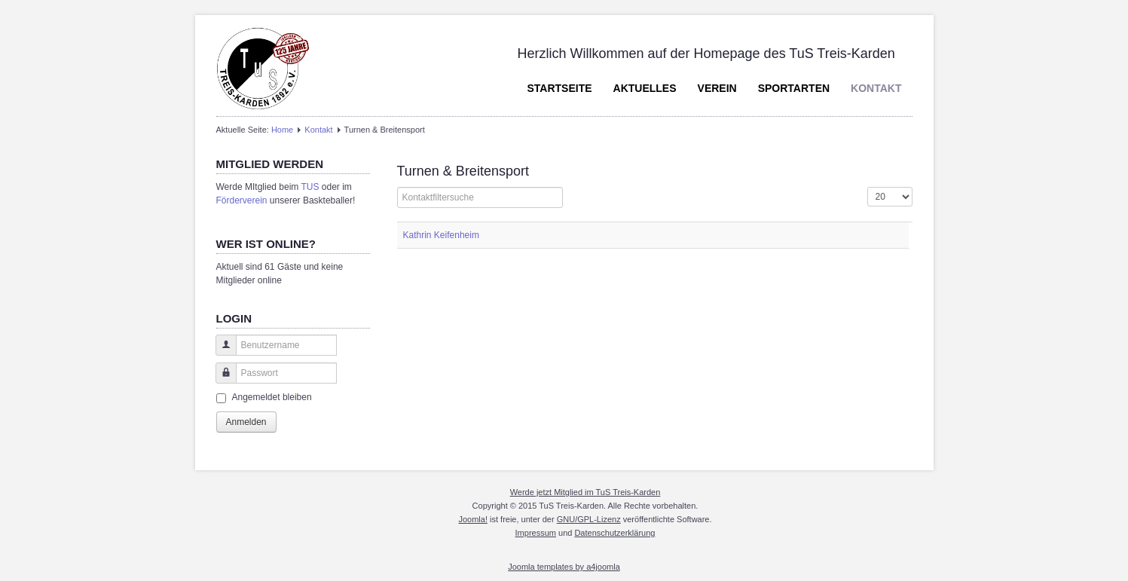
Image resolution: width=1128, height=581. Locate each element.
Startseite (559, 88)
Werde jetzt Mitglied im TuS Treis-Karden (585, 492)
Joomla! (473, 519)
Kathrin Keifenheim (441, 235)
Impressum (535, 532)
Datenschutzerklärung (614, 532)
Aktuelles (645, 88)
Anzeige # (867, 187)
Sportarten (794, 88)
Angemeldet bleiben (272, 397)
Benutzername (220, 352)
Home (282, 129)
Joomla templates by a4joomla (564, 566)
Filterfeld (397, 187)
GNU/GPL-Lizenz (589, 519)
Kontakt (876, 88)
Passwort (220, 380)
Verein (717, 88)
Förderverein (241, 200)
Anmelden (246, 422)
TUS (310, 187)
